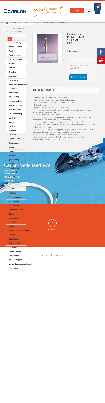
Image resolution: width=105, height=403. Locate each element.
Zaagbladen (13, 275)
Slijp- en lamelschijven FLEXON (14, 225)
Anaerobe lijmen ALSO (15, 55)
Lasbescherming (15, 120)
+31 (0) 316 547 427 (12, 315)
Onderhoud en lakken (14, 152)
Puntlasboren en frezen (15, 193)
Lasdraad (12, 141)
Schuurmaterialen (16, 216)
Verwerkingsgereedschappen (17, 271)
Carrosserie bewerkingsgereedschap (17, 89)
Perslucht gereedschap (14, 164)
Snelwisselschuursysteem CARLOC (17, 239)
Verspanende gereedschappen (15, 264)
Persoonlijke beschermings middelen (14, 183)
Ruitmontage (14, 208)
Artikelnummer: (73, 51)
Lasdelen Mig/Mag (12, 135)
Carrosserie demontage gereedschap (14, 99)
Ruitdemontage (15, 204)
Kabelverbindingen (16, 112)
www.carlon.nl (9, 319)
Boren (11, 70)
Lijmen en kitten (15, 145)
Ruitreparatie (14, 212)
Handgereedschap (16, 108)
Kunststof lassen (15, 116)
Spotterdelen (14, 245)
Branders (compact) (13, 81)
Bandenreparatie (15, 66)
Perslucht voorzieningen (14, 172)
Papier (11, 158)
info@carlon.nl (10, 322)
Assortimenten (15, 62)
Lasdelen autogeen (12, 126)
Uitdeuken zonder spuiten (15, 256)
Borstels (12, 74)
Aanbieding (13, 49)
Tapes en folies (15, 250)
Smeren (12, 233)
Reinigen (12, 199)
